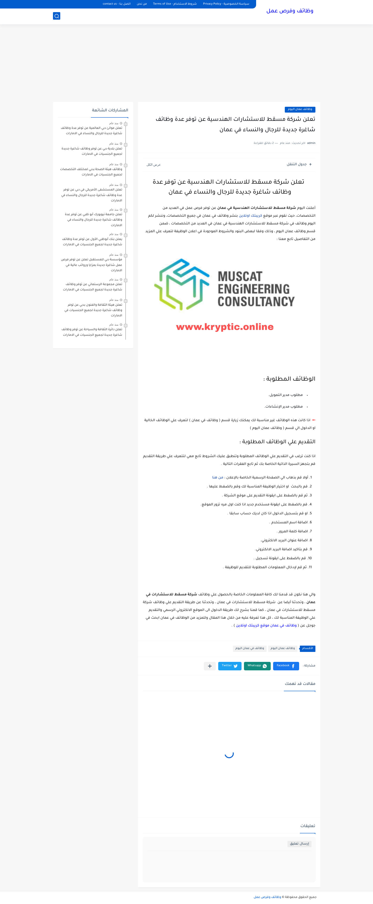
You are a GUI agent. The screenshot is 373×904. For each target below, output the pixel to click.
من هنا (218, 478)
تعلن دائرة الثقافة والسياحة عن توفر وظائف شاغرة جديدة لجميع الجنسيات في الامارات (91, 332)
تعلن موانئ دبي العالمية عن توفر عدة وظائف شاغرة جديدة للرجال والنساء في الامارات (91, 131)
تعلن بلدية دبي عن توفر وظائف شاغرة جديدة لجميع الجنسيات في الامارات (91, 151)
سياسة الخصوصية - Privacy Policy (226, 4)
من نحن (142, 4)
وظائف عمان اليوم (300, 109)
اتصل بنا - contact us (116, 4)
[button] (286, 666)
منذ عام (113, 123)
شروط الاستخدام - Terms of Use (175, 4)
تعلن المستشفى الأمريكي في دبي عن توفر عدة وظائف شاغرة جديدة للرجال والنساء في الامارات (91, 195)
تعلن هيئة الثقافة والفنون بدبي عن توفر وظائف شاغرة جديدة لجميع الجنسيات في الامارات (93, 311)
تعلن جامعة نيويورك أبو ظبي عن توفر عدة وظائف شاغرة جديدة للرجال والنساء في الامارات (93, 220)
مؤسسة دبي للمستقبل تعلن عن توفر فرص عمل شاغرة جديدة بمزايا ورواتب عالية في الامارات (91, 265)
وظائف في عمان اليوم (249, 648)
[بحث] (56, 16)
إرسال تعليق (299, 844)
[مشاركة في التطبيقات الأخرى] (210, 666)
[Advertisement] (186, 63)
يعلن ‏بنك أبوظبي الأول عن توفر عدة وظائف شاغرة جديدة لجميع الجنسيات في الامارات (92, 242)
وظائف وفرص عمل (289, 12)
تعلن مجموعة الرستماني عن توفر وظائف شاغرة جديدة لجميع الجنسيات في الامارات (92, 287)
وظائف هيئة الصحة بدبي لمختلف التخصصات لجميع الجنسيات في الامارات (91, 172)
